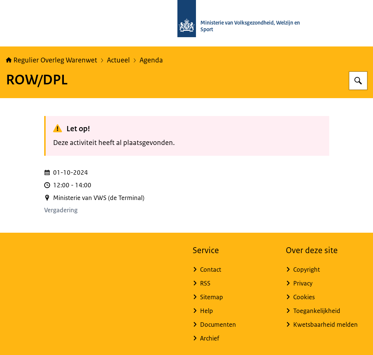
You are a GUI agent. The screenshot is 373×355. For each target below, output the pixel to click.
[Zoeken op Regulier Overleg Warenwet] (358, 81)
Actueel (118, 60)
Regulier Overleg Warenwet (51, 60)
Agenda (151, 60)
